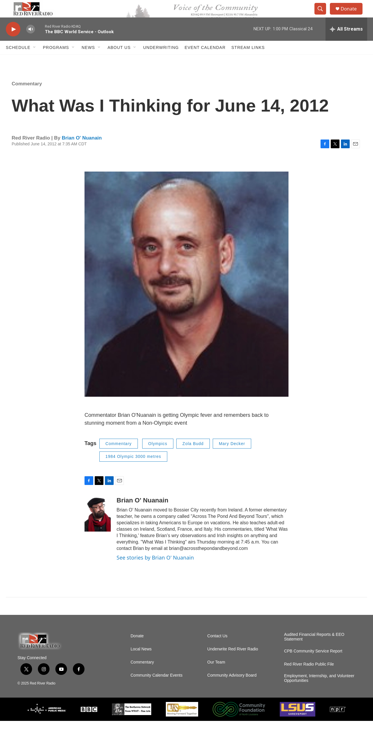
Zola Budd (193, 456)
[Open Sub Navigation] (34, 60)
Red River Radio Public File (309, 677)
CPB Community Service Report (313, 664)
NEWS (88, 60)
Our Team (216, 675)
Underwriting (161, 60)
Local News (141, 662)
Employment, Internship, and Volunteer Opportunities (319, 691)
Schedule (18, 60)
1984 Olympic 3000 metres (133, 469)
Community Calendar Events (156, 688)
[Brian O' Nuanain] (98, 527)
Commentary (27, 97)
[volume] (31, 42)
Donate (352, 15)
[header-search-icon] (323, 15)
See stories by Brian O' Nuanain (155, 570)
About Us (119, 60)
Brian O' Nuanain (82, 151)
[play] (13, 42)
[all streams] (346, 42)
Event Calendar (205, 60)
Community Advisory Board (231, 688)
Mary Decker (232, 456)
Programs (56, 60)
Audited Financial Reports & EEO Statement (314, 649)
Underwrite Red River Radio (232, 662)
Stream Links (248, 60)
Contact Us (217, 649)
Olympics (158, 456)
